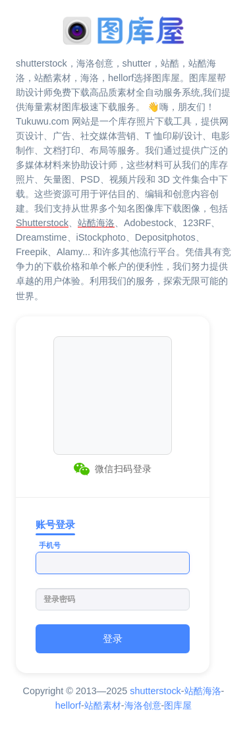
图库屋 (178, 705)
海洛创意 (142, 705)
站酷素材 (102, 705)
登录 (113, 638)
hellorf (68, 705)
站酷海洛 (202, 691)
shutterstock (155, 691)
